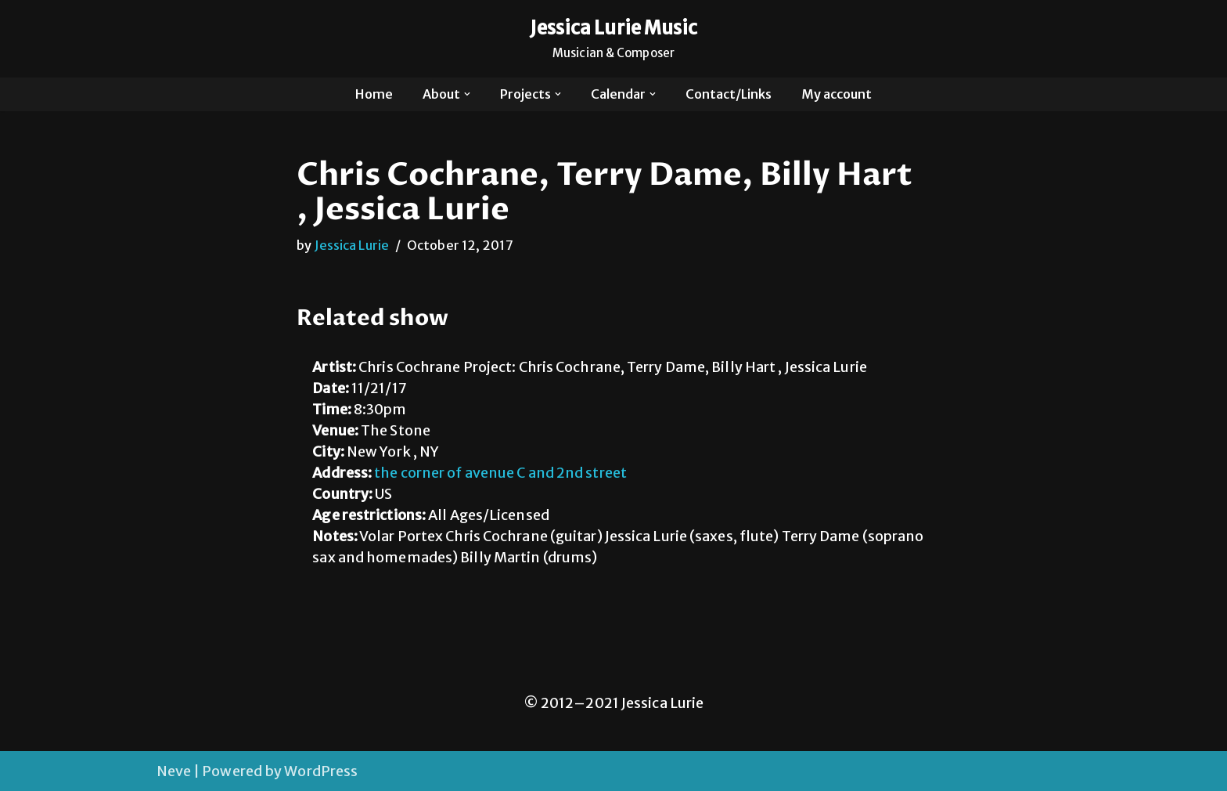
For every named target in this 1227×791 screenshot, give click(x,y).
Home (374, 94)
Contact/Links (728, 94)
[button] (467, 94)
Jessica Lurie (352, 245)
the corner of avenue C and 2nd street (500, 473)
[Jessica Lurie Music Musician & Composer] (614, 38)
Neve (174, 771)
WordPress (321, 771)
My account (836, 94)
